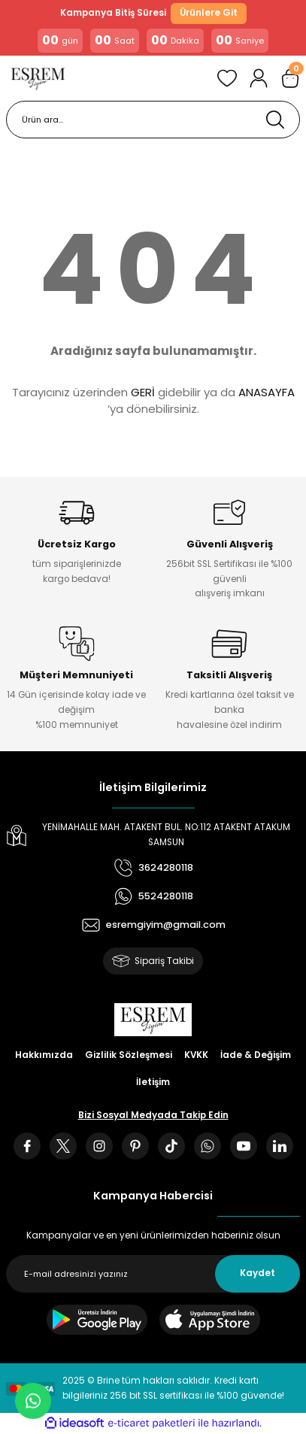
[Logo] (38, 78)
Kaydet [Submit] (257, 1273)
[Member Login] (258, 78)
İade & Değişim (255, 1055)
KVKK (196, 1055)
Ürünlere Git (209, 13)
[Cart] (290, 78)
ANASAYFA (266, 392)
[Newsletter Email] (153, 1274)
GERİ (143, 392)
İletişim (153, 1082)
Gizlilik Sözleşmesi (128, 1055)
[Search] (153, 119)
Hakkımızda (44, 1055)
